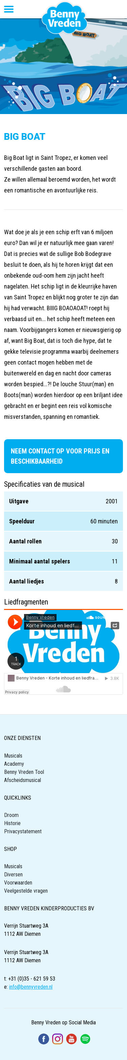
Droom (11, 815)
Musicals (13, 755)
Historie (12, 823)
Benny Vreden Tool (24, 772)
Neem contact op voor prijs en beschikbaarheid (60, 456)
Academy (14, 764)
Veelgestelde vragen (26, 891)
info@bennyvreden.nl (30, 987)
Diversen (13, 874)
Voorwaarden (18, 882)
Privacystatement (23, 831)
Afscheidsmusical (22, 780)
